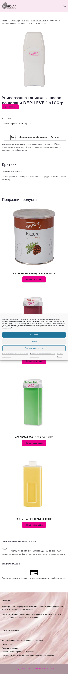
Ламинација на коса (10, 648)
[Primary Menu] (64, 6)
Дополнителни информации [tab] (33, 137)
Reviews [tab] (55, 137)
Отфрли (34, 341)
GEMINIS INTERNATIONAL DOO (41, 668)
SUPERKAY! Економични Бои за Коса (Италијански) (23, 640)
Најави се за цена (10, 107)
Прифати (34, 334)
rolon (21, 123)
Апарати (25, 20)
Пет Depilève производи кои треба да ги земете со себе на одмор (28, 655)
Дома (4, 20)
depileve (13, 123)
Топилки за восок (39, 20)
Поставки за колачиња (34, 348)
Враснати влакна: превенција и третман (18, 651)
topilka (27, 123)
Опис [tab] (13, 137)
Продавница (14, 20)
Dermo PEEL (7, 644)
